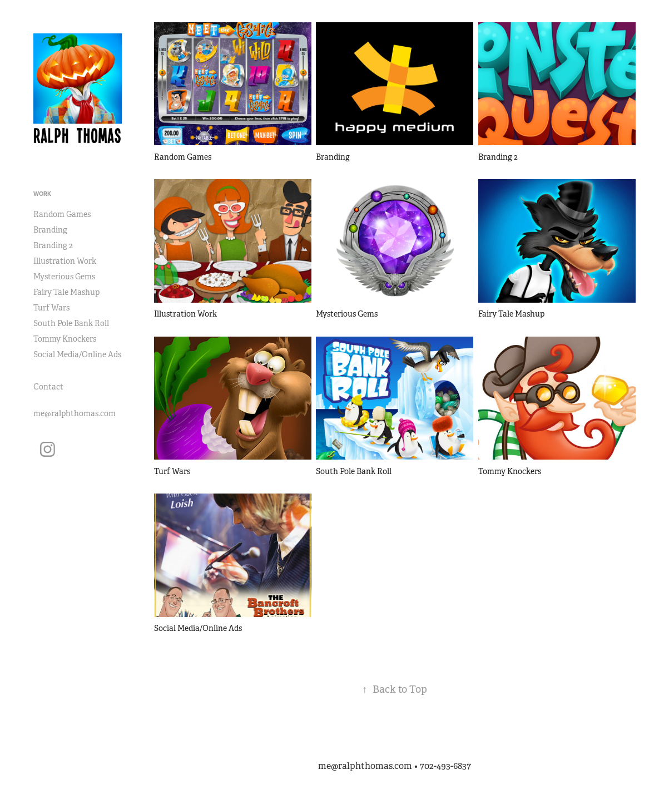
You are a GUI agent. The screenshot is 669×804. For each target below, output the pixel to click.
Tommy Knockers (64, 339)
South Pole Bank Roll (71, 323)
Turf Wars (51, 308)
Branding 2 (53, 245)
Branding (50, 230)
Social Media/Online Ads (77, 354)
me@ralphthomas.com (74, 413)
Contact (48, 387)
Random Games (62, 214)
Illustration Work (64, 261)
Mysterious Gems (64, 277)
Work (42, 193)
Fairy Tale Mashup (66, 292)
